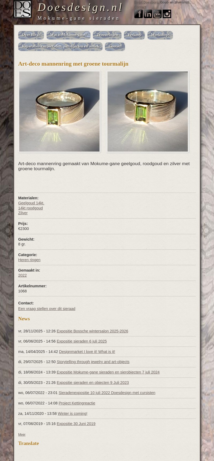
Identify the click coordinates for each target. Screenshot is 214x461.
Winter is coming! (72, 413)
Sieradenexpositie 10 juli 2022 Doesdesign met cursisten (107, 393)
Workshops (160, 35)
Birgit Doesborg (146, 2)
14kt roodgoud (30, 208)
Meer (21, 434)
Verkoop (135, 35)
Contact (140, 7)
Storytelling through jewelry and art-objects (93, 362)
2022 (22, 275)
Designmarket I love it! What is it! (87, 351)
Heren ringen (29, 260)
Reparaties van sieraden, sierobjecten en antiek (60, 46)
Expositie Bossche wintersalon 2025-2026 (92, 331)
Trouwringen (107, 35)
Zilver (23, 213)
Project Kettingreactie (77, 403)
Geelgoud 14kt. (31, 203)
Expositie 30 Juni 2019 (76, 424)
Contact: (26, 303)
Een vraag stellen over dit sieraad (46, 309)
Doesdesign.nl (80, 7)
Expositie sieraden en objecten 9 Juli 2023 (93, 382)
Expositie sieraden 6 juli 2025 (82, 341)
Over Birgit (31, 35)
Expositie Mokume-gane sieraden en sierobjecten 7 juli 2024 (108, 372)
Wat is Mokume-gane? (68, 35)
